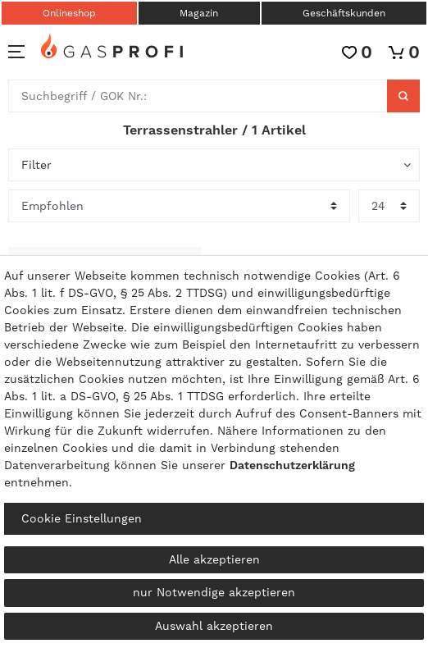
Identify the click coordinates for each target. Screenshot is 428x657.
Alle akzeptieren (214, 559)
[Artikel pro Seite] (389, 205)
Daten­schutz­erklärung (292, 465)
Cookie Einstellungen (81, 518)
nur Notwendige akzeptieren (214, 592)
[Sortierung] (179, 205)
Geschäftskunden (344, 13)
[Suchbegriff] (198, 96)
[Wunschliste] (357, 52)
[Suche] (403, 96)
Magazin (199, 13)
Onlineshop (69, 13)
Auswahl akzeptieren (214, 625)
